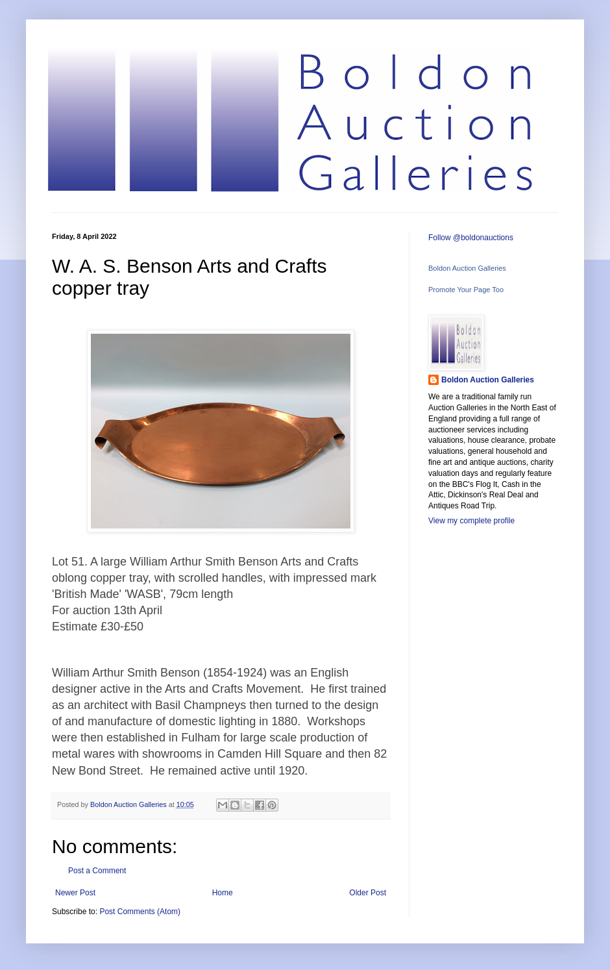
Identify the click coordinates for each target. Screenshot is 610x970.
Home (222, 892)
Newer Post (75, 892)
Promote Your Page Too (466, 289)
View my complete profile (471, 520)
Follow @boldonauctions (470, 237)
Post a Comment (97, 870)
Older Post (367, 892)
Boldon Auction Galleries (467, 268)
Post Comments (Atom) (139, 911)
